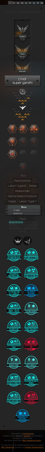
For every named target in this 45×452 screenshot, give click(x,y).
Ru (18, 3)
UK (42, 3)
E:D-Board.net (28, 433)
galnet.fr (27, 436)
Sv (34, 3)
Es (26, 3)
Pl (38, 3)
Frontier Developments (34, 447)
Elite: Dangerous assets (31, 440)
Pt (30, 3)
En (10, 3)
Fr (14, 3)
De (22, 3)
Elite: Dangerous (7, 447)
